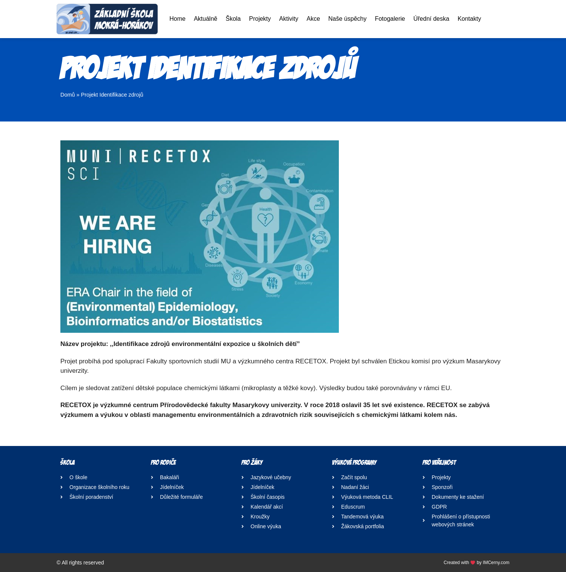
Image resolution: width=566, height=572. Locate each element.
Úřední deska (431, 18)
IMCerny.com (496, 562)
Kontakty (469, 18)
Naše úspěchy (347, 18)
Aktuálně (205, 18)
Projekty (260, 18)
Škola (233, 18)
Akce (313, 18)
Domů (67, 95)
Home (177, 18)
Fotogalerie (390, 18)
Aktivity (288, 18)
